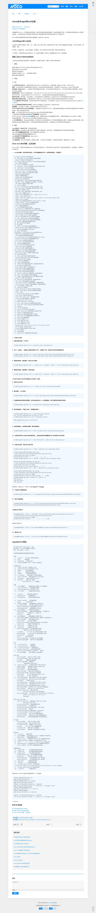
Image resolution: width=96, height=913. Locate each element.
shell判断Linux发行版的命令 (21, 866)
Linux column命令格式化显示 (22, 863)
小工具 (81, 6)
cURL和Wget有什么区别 (19, 808)
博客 (66, 6)
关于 (71, 6)
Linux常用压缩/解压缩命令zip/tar (23, 840)
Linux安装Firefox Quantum (21, 843)
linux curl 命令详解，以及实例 (21, 812)
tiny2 (52, 909)
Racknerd (43, 909)
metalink (28, 116)
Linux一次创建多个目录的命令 (22, 850)
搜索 (58, 6)
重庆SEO (16, 6)
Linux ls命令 (17, 856)
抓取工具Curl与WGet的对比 (20, 810)
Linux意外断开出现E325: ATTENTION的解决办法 (27, 853)
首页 (62, 6)
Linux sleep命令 (18, 860)
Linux (34, 13)
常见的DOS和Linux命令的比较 (22, 837)
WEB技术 (26, 13)
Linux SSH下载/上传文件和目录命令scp (24, 847)
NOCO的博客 (53, 902)
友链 (75, 6)
